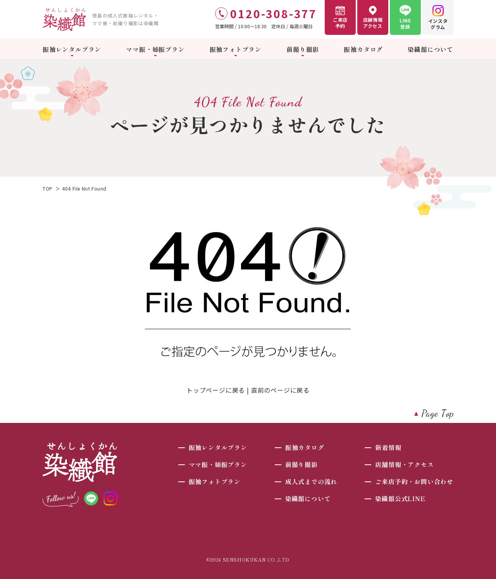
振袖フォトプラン (236, 49)
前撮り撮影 (302, 49)
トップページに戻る (215, 390)
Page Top (437, 413)
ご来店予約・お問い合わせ (414, 481)
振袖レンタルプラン (72, 49)
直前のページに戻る (280, 390)
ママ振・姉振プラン (155, 49)
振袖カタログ (363, 49)
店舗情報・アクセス (404, 464)
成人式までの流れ (311, 481)
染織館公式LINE (400, 498)
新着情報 (388, 447)
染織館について (430, 49)
